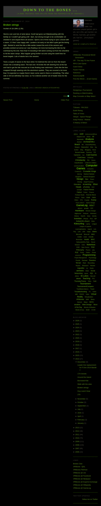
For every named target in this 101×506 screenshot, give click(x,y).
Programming (89, 255)
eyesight (79, 189)
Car (83, 155)
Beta (91, 147)
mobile (79, 237)
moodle (91, 237)
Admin (88, 136)
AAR (81, 134)
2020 (77, 338)
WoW (88, 310)
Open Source (85, 247)
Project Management (80, 257)
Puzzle (78, 260)
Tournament (85, 283)
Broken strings (11, 25)
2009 (77, 441)
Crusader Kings (89, 171)
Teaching (86, 278)
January (80, 423)
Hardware (79, 210)
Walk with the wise (84, 384)
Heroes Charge (91, 211)
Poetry (82, 252)
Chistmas (90, 157)
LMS (83, 231)
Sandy (91, 268)
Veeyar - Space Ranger (82, 117)
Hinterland (93, 213)
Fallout (79, 192)
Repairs (78, 265)
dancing (79, 174)
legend (90, 229)
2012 (77, 431)
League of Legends (85, 226)
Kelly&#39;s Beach (83, 221)
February (81, 420)
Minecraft (86, 234)
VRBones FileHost (80, 470)
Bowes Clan (77, 464)
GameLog (81, 205)
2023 (77, 331)
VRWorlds (80, 299)
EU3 (93, 187)
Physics (88, 250)
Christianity (80, 160)
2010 (77, 438)
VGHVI (81, 294)
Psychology (92, 257)
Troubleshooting (80, 292)
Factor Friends (78, 70)
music (86, 239)
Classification (78, 163)
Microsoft (79, 234)
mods (85, 237)
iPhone (85, 218)
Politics (88, 252)
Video (87, 294)
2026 (77, 321)
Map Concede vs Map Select (84, 96)
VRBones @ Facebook (82, 476)
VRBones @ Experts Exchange (85, 482)
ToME (95, 281)
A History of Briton (80, 123)
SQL (91, 273)
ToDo (89, 281)
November (81, 399)
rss (87, 268)
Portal (94, 252)
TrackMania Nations (82, 289)
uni (76, 294)
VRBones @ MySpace (82, 479)
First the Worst (91, 195)
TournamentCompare (85, 286)
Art (83, 144)
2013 (77, 428)
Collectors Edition (90, 163)
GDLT (92, 205)
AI (93, 136)
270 (78, 395)
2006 (77, 452)
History (76, 216)
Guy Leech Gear (83, 391)
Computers (90, 169)
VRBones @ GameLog (82, 488)
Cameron (77, 155)
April (79, 416)
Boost (94, 150)
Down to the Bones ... (50, 10)
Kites (93, 221)
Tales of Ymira (78, 114)
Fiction (85, 192)
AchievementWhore (91, 134)
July (79, 409)
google (86, 208)
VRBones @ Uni (79, 473)
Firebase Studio (79, 195)
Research (85, 265)
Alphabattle (80, 139)
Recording (91, 263)
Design (80, 179)
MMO (93, 234)
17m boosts (81, 374)
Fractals (87, 200)
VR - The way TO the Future (84, 61)
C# (95, 152)
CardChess (81, 157)
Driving (79, 182)
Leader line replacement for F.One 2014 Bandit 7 (86, 367)
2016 (77, 352)
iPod (91, 218)
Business (89, 152)
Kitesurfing (54, 88)
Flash (83, 197)
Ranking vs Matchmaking (83, 93)
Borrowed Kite (82, 381)
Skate (87, 271)
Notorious (77, 73)
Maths (94, 232)
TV (90, 291)
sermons (80, 271)
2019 (77, 341)
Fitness (77, 197)
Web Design (87, 305)
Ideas (88, 216)
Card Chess (77, 67)
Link (79, 231)
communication (79, 166)
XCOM (93, 310)
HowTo (83, 216)
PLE (76, 252)
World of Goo (79, 310)
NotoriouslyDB (78, 76)
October (80, 402)
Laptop (88, 224)
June (79, 413)
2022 (77, 334)
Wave (86, 302)
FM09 (94, 197)
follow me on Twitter (90, 499)
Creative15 (78, 171)
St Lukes (84, 276)
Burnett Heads (80, 152)
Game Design (90, 203)
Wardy (93, 299)
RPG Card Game (79, 64)
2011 (77, 435)
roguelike (80, 268)
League (94, 224)
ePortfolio (86, 187)
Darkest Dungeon (89, 176)
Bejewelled (84, 147)
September (81, 406)
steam (78, 278)
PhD (92, 247)
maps (89, 231)
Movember (79, 239)
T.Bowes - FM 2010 (80, 107)
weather (77, 305)
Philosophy (80, 250)
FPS (81, 200)
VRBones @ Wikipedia (82, 485)
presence (78, 255)
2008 (77, 445)
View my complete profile (84, 44)
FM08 (88, 197)
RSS (65, 96)
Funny (93, 200)
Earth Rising (78, 111)
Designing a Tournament (82, 90)
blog (81, 150)
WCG (91, 302)
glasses (80, 208)
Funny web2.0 (80, 203)
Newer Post (7, 100)
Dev (86, 179)
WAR (87, 299)
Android (79, 142)
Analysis (89, 139)
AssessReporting (90, 144)
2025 (77, 324)
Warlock (79, 302)
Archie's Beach (41, 88)
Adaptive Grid (81, 136)
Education (77, 184)
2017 (77, 348)
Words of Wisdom (90, 307)
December (81, 362)
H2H (91, 208)
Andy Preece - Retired (81, 120)
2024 (77, 328)
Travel (92, 289)
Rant (84, 263)
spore (86, 273)
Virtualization (89, 297)
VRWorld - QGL (79, 467)
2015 (77, 355)
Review (92, 265)
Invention (78, 218)
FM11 (76, 200)
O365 (78, 247)
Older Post (65, 100)
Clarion (93, 160)
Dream (92, 179)
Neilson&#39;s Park (82, 242)
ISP (95, 218)
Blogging (88, 150)
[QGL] (76, 134)
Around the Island (84, 377)
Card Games (91, 155)
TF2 (93, 278)
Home (36, 100)
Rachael (84, 260)
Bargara (77, 147)
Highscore (78, 213)
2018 (77, 345)
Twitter (94, 291)
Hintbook (85, 213)
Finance (91, 192)
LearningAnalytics (80, 229)
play (93, 250)
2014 (77, 359)
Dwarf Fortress (88, 182)
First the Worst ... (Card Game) (85, 79)
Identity (94, 216)
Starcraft (92, 276)
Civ (88, 160)
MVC (93, 239)
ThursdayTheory (80, 281)
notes (83, 245)
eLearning (87, 184)
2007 (77, 448)
